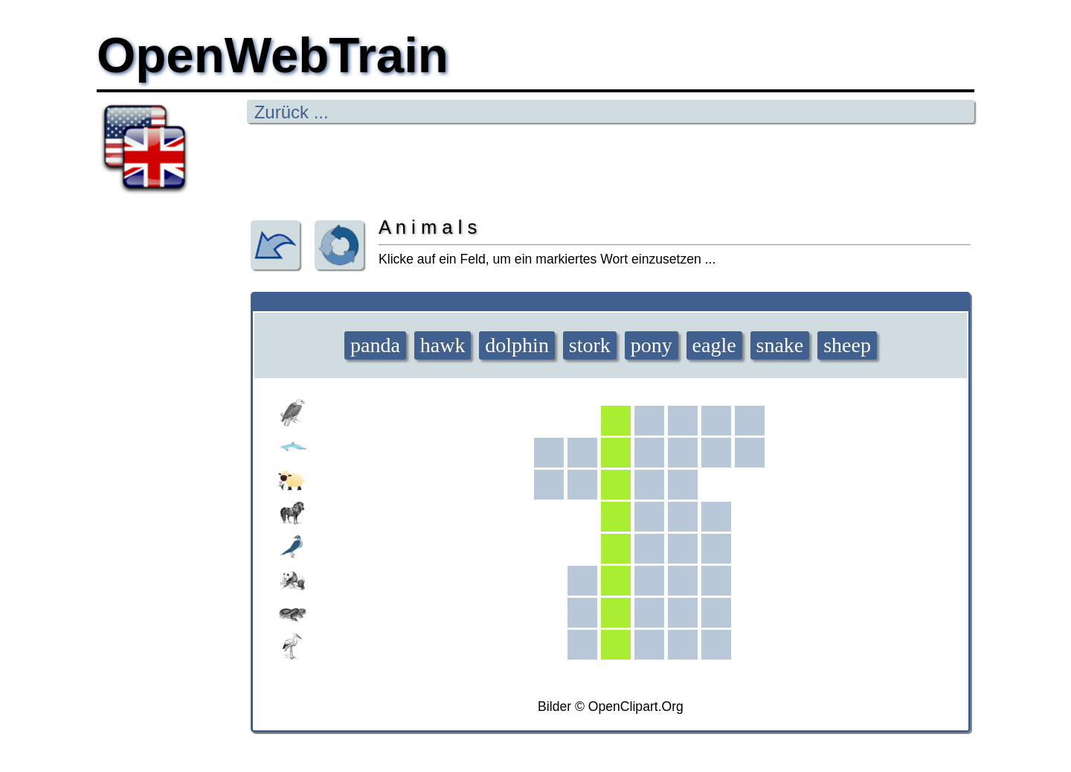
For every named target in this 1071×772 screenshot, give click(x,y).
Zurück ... (289, 112)
